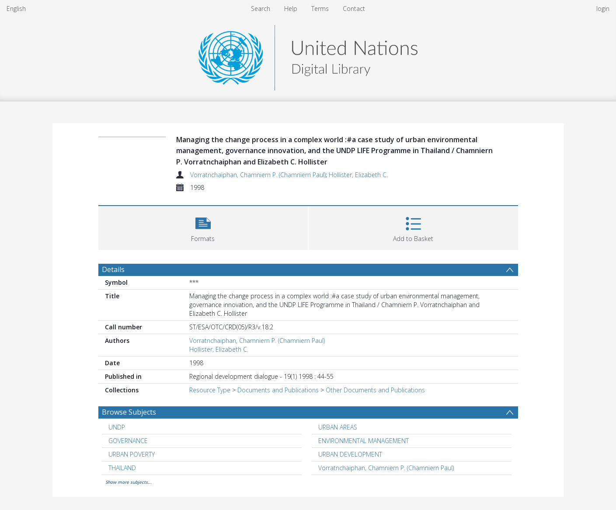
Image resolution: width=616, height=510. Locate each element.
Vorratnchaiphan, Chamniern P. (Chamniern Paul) (258, 175)
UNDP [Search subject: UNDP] (116, 427)
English (16, 8)
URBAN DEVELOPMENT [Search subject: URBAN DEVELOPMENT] (350, 454)
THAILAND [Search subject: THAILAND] (122, 468)
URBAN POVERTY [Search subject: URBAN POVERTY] (131, 454)
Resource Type (209, 390)
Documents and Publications (278, 390)
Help (290, 8)
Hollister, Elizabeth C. (358, 175)
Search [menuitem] (260, 8)
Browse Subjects (129, 412)
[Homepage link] (307, 55)
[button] (203, 227)
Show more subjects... (128, 482)
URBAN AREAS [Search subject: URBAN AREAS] (337, 427)
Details (113, 269)
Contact (354, 8)
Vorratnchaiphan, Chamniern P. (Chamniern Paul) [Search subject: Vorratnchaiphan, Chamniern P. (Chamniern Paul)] (386, 468)
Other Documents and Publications (375, 390)
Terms (320, 8)
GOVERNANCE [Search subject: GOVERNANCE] (128, 441)
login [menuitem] (602, 8)
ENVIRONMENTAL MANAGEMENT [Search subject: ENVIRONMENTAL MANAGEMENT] (363, 441)
